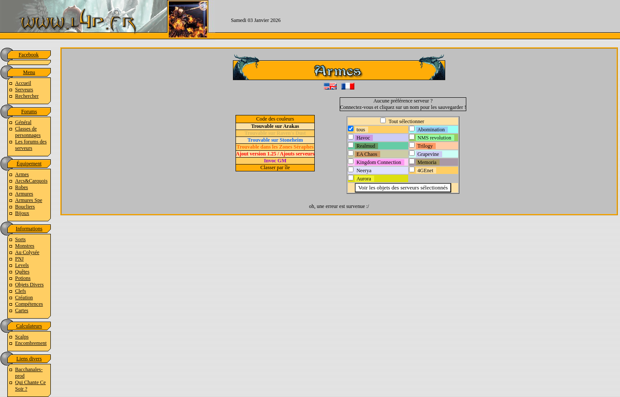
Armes (22, 174)
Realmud (365, 146)
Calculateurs (29, 326)
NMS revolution (434, 138)
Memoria (427, 162)
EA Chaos (366, 154)
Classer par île (275, 167)
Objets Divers (29, 285)
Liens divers (29, 359)
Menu (29, 72)
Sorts (20, 239)
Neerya (364, 170)
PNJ (19, 259)
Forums (29, 112)
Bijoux (22, 213)
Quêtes (22, 272)
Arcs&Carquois (31, 181)
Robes (21, 187)
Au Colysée (27, 252)
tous (360, 130)
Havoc (363, 138)
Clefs (20, 291)
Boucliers (25, 207)
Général (23, 122)
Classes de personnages (27, 132)
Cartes (21, 310)
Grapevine (428, 154)
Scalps (21, 337)
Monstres (24, 246)
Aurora (363, 179)
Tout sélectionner (406, 121)
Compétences (29, 304)
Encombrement (30, 343)
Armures (24, 194)
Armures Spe (28, 200)
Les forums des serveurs (30, 145)
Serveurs (24, 90)
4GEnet (426, 170)
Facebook (29, 55)
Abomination (431, 130)
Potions (23, 278)
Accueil (23, 83)
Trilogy (425, 146)
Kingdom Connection (378, 162)
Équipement (29, 164)
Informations (29, 229)
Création (24, 298)
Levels (22, 265)
